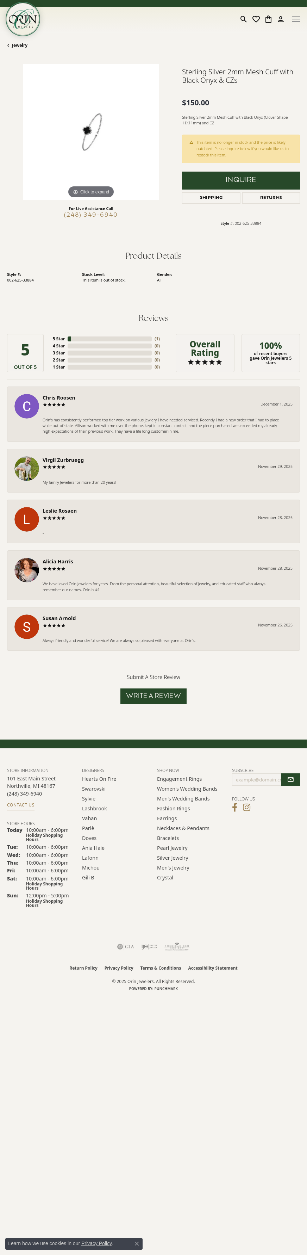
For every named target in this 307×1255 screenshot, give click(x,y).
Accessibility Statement (212, 968)
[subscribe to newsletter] (290, 779)
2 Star (59, 360)
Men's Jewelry (173, 867)
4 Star (59, 346)
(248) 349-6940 (91, 215)
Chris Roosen (59, 397)
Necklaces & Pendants (183, 828)
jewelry (19, 45)
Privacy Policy (119, 968)
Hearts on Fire (99, 778)
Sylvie (88, 798)
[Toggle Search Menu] (243, 19)
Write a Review (153, 696)
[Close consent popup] (137, 1244)
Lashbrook (94, 808)
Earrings (167, 818)
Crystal (165, 877)
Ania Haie (93, 848)
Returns (271, 198)
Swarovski (94, 788)
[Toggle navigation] (296, 19)
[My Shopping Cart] (268, 19)
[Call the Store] (24, 793)
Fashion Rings (173, 808)
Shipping (211, 198)
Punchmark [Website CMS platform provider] (166, 988)
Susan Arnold (59, 618)
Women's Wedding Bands (187, 788)
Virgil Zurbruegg (63, 460)
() (157, 339)
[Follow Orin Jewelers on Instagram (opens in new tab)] (246, 807)
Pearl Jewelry (172, 848)
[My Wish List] (256, 19)
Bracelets (168, 838)
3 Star (59, 353)
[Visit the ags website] (177, 946)
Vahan (89, 818)
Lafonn (90, 857)
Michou (91, 867)
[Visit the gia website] (125, 946)
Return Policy (83, 968)
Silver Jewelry (172, 857)
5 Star (59, 339)
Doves (89, 838)
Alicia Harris (58, 561)
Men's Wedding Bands (183, 798)
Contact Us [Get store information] (21, 805)
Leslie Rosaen (60, 510)
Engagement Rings (179, 778)
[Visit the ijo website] (149, 946)
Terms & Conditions (160, 968)
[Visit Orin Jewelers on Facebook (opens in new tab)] (234, 807)
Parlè (88, 828)
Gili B (88, 877)
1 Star (59, 367)
